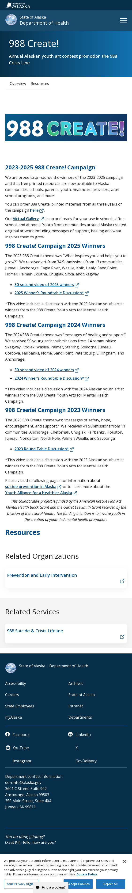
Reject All (110, 885)
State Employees (19, 706)
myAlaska (13, 717)
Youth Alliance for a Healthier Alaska (38, 492)
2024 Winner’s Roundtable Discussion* (49, 378)
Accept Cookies (78, 885)
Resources (40, 83)
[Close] (124, 863)
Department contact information (34, 776)
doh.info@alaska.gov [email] (23, 782)
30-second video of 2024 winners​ (44, 369)
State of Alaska (81, 694)
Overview (18, 83)
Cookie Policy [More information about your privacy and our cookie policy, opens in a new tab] (86, 876)
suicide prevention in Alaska (30, 486)
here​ (34, 210)
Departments (80, 717)
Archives (75, 683)
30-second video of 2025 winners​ (44, 284)
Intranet (75, 706)
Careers (12, 694)
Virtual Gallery (26, 218)
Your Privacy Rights (21, 885)
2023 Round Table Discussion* (42, 448)
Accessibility (15, 683)
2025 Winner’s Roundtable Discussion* (49, 292)
